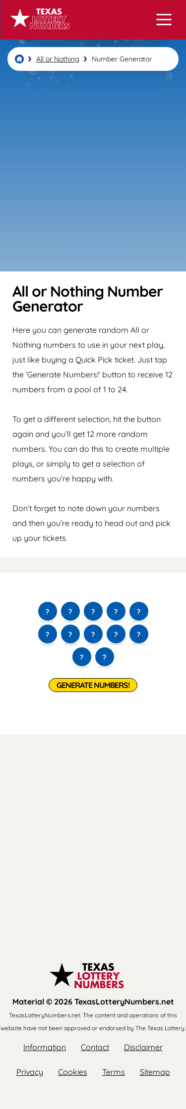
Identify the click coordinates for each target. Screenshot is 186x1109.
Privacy (29, 1072)
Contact (95, 1047)
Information (44, 1047)
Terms (113, 1072)
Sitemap (155, 1072)
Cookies (72, 1072)
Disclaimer (143, 1047)
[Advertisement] (93, 171)
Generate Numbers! (93, 685)
